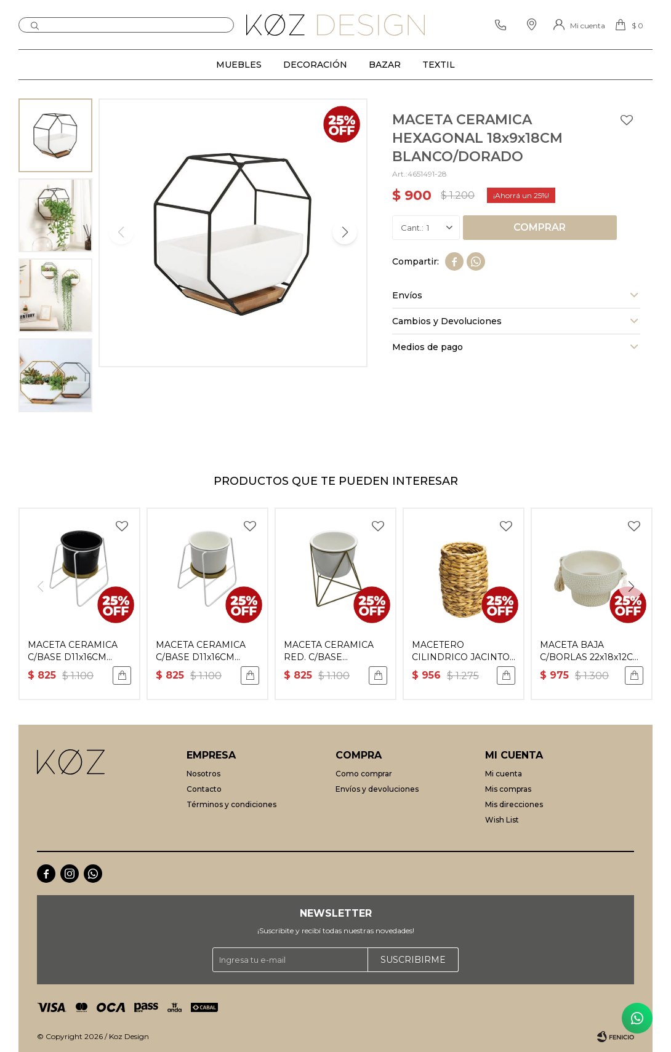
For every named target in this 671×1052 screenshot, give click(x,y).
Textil (438, 64)
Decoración (315, 64)
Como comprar (364, 773)
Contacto (204, 789)
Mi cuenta (503, 773)
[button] (344, 232)
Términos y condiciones (231, 804)
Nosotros (203, 773)
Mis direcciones (514, 804)
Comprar (539, 227)
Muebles (239, 64)
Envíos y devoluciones (377, 789)
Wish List (502, 819)
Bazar (385, 64)
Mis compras (508, 789)
